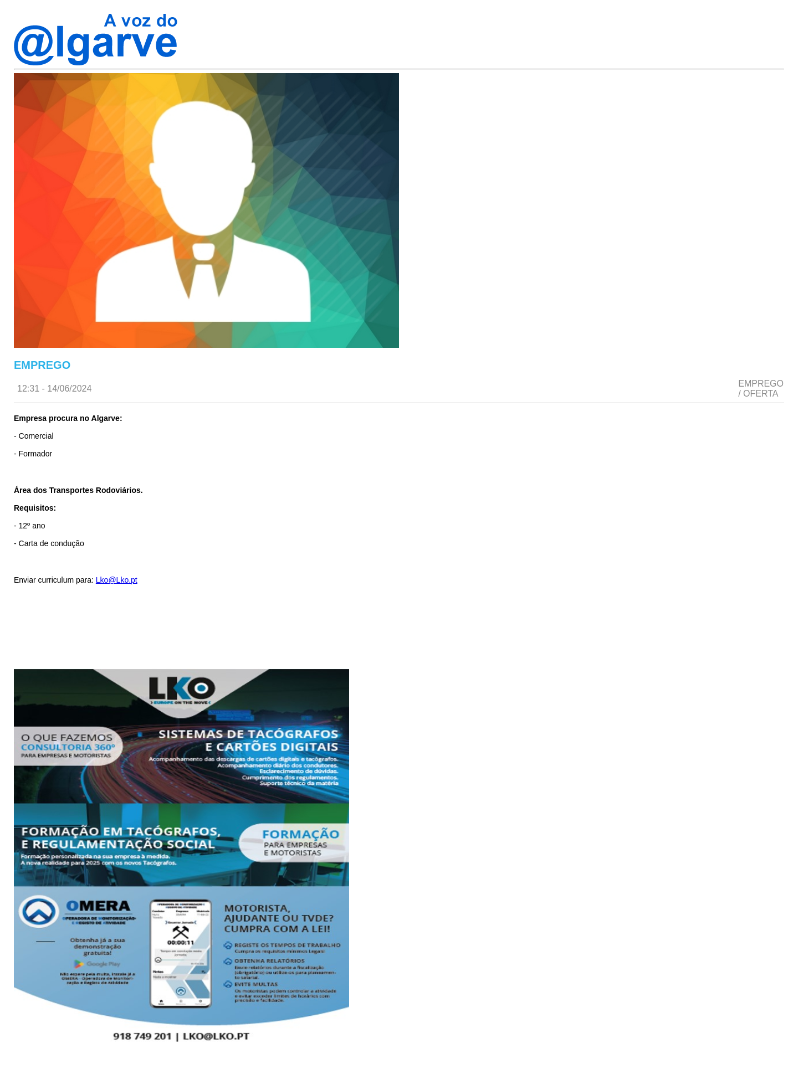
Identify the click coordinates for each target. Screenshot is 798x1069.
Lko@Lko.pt (116, 579)
